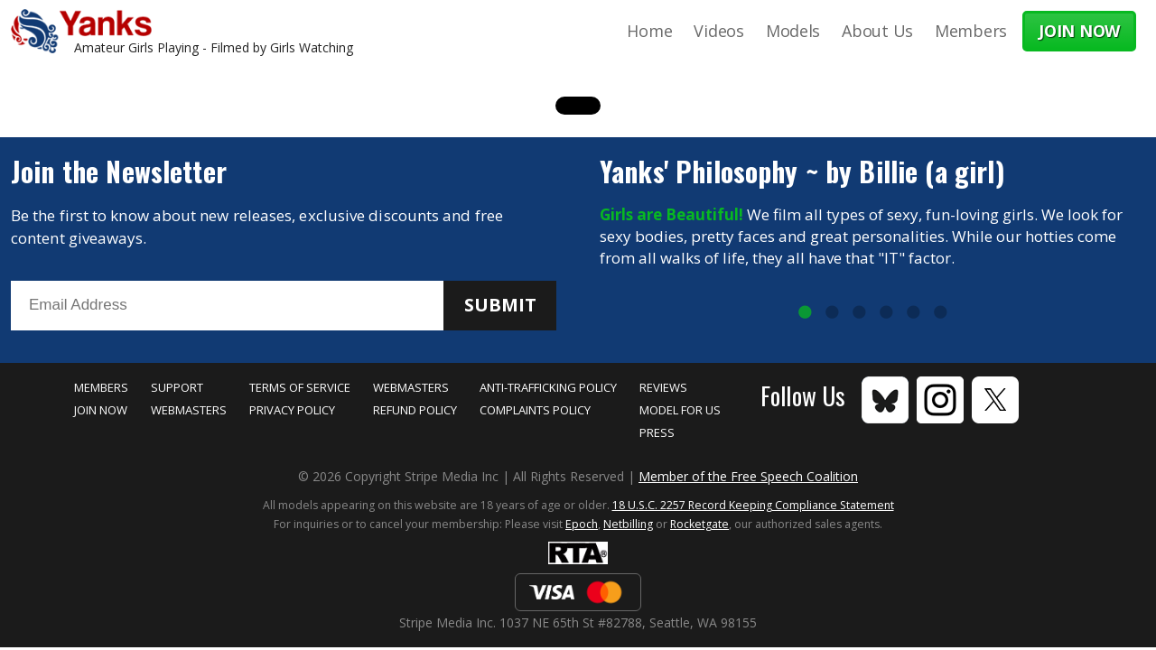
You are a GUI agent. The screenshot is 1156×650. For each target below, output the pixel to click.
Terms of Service (299, 387)
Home (649, 31)
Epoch (581, 524)
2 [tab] (832, 313)
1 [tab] (805, 313)
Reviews (663, 387)
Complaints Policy (535, 410)
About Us (877, 31)
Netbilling (628, 524)
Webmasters (189, 410)
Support (177, 387)
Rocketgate (699, 524)
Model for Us (680, 410)
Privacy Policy (292, 410)
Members (971, 31)
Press (657, 432)
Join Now (100, 410)
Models (793, 31)
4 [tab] (886, 313)
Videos (718, 31)
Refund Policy (415, 410)
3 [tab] (859, 313)
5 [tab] (913, 313)
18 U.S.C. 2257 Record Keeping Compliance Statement (753, 505)
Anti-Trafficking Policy (548, 387)
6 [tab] (940, 313)
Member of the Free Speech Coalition (748, 476)
